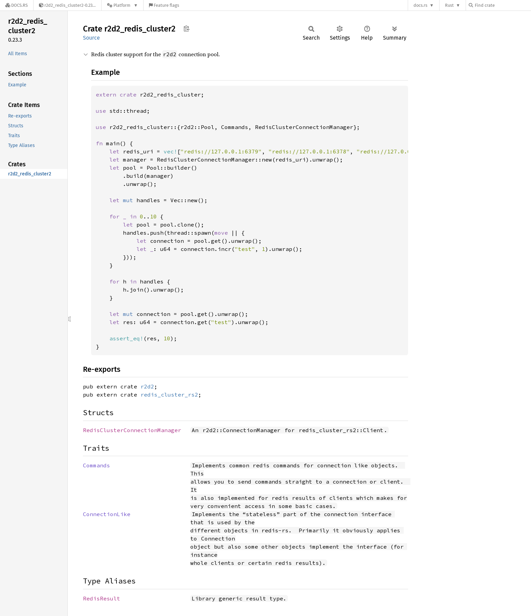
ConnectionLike (106, 514)
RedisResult (101, 598)
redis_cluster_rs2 (169, 394)
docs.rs (420, 5)
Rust (449, 5)
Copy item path (186, 28)
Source (91, 38)
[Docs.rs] (16, 5)
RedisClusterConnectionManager (132, 430)
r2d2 (147, 386)
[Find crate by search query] (502, 5)
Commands (96, 465)
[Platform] (122, 5)
